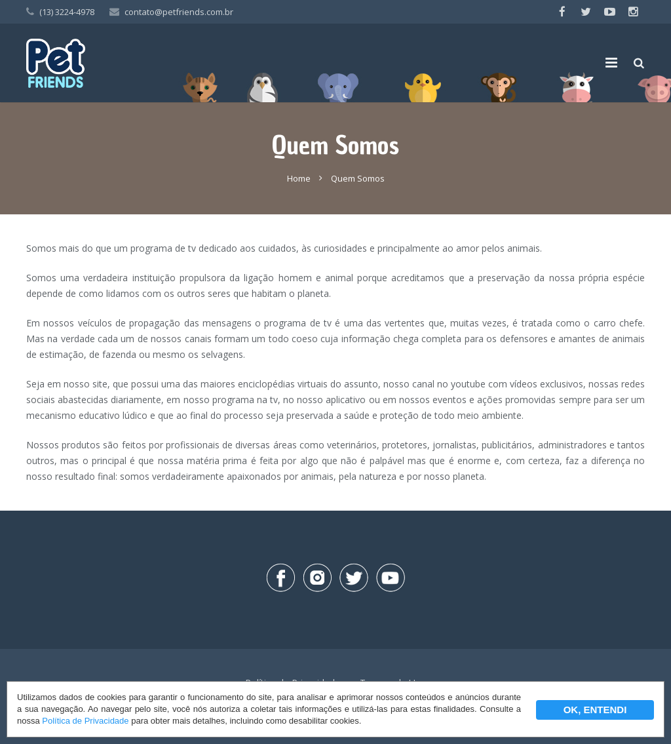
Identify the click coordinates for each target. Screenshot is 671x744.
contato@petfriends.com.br (179, 12)
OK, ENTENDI (595, 709)
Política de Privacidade (85, 721)
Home (299, 178)
